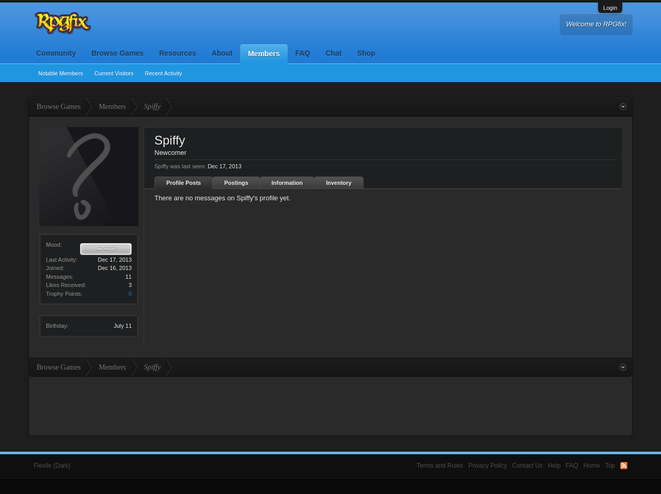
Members (263, 54)
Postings (236, 183)
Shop (366, 53)
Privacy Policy (487, 465)
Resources (177, 53)
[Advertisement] (330, 405)
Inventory (339, 183)
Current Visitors (114, 73)
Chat (333, 53)
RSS (623, 465)
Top (610, 465)
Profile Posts (183, 183)
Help (554, 465)
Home (592, 465)
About (222, 53)
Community (56, 53)
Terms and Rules (440, 465)
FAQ (302, 53)
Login (610, 8)
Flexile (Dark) (52, 465)
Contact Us (527, 465)
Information (287, 183)
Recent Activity (163, 73)
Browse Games (117, 53)
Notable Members (60, 73)
